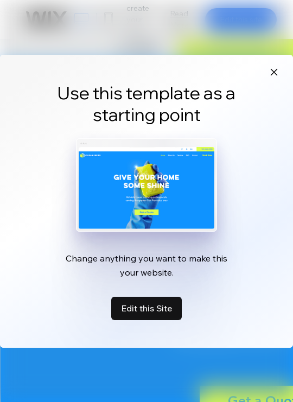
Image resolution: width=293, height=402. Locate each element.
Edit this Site (146, 308)
